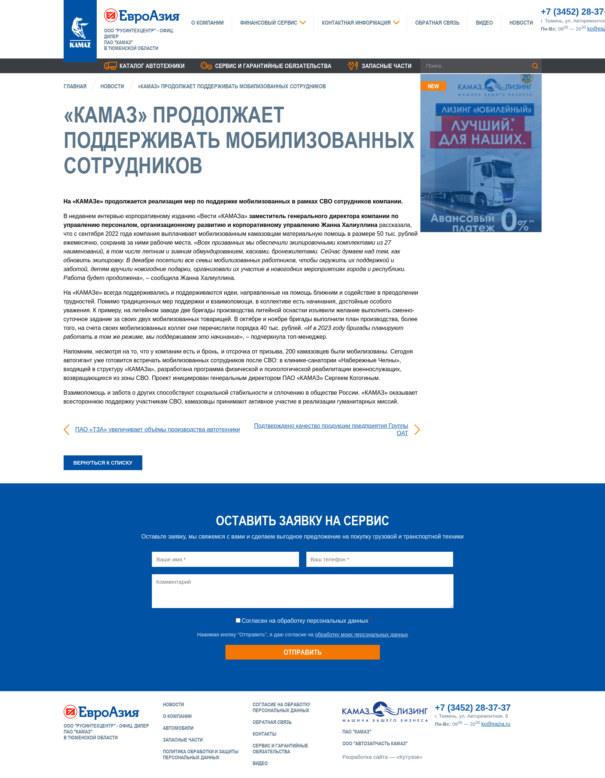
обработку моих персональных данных (361, 634)
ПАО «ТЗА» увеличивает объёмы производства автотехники (157, 429)
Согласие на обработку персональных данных (281, 707)
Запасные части (387, 66)
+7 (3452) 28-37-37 (473, 708)
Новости (521, 22)
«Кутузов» (409, 757)
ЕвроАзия (141, 15)
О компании (207, 22)
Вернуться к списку (103, 463)
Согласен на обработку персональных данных (306, 621)
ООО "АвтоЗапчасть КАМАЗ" (375, 743)
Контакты (264, 734)
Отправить (303, 652)
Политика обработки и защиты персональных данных (200, 754)
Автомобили (178, 728)
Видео (484, 22)
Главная (75, 86)
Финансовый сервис (268, 22)
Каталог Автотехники (152, 66)
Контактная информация (356, 22)
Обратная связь (437, 22)
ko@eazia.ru (495, 724)
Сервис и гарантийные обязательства (273, 66)
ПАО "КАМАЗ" (356, 732)
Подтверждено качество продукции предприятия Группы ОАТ (331, 429)
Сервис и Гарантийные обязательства (280, 748)
